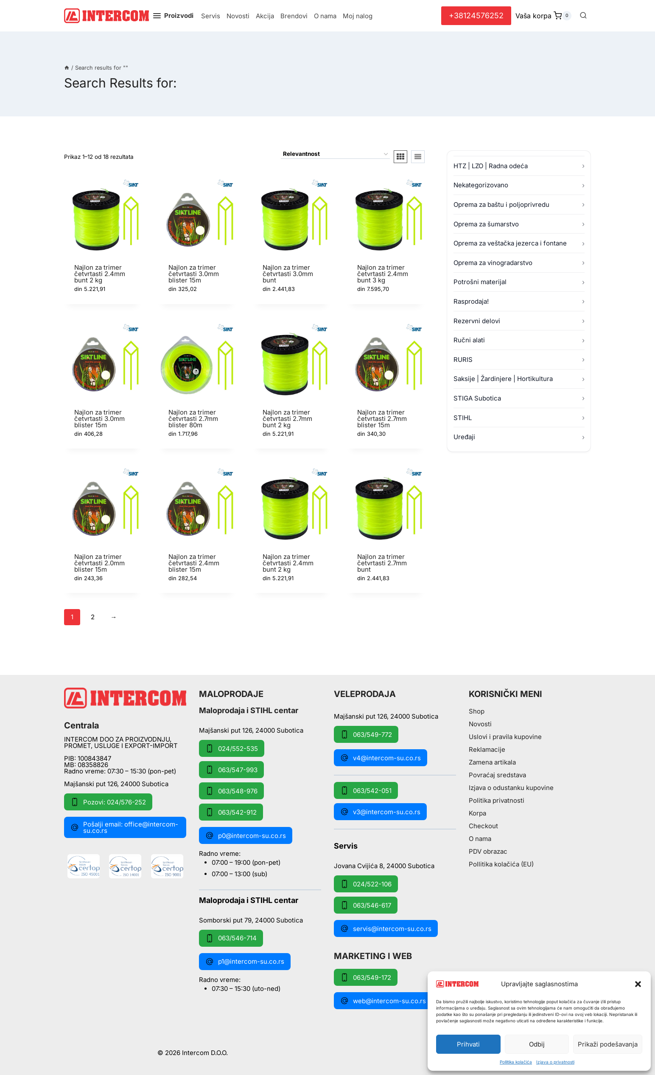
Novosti (238, 16)
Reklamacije (487, 749)
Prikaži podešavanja (608, 1044)
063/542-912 (231, 812)
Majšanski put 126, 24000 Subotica (116, 784)
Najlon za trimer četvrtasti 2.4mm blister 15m (193, 563)
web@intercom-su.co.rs (383, 1000)
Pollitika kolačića (516, 1061)
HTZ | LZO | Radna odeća (490, 166)
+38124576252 (476, 15)
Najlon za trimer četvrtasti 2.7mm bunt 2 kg (287, 418)
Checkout (483, 826)
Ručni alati (469, 340)
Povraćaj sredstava (497, 775)
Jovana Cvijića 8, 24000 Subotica (384, 865)
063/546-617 (365, 905)
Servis (210, 16)
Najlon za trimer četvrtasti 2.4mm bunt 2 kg (99, 273)
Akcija (265, 16)
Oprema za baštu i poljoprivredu (501, 204)
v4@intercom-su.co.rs (380, 757)
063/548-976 (231, 791)
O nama (325, 16)
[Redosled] (335, 154)
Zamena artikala (492, 762)
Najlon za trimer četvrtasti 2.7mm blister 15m (382, 418)
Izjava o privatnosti (555, 1061)
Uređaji (464, 437)
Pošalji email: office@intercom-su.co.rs (124, 827)
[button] (638, 984)
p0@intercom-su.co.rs (245, 835)
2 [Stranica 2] (93, 617)
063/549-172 (365, 977)
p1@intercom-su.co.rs (244, 961)
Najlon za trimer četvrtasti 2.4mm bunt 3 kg (382, 273)
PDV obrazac (488, 851)
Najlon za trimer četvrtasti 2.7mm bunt (382, 563)
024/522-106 (366, 884)
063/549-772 (366, 734)
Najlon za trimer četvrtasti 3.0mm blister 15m (193, 273)
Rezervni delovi (476, 321)
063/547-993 (231, 769)
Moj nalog (357, 16)
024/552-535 (231, 748)
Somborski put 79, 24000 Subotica (251, 919)
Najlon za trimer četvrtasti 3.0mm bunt (288, 273)
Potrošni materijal (480, 282)
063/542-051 (366, 790)
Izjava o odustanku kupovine (511, 788)
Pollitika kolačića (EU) (501, 864)
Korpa (477, 813)
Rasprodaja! (471, 301)
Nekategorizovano (480, 185)
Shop (476, 711)
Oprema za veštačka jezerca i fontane (510, 243)
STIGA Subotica (477, 398)
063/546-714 (231, 938)
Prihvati (468, 1044)
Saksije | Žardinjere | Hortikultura (503, 379)
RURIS (463, 360)
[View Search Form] (583, 15)
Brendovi (294, 16)
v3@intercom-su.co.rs (380, 811)
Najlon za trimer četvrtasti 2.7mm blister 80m (193, 418)
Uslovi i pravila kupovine (505, 737)
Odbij (537, 1044)
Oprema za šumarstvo (486, 224)
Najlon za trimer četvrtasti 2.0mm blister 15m (99, 563)
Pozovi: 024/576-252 (108, 802)
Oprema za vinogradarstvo (492, 263)
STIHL (462, 418)
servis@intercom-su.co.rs (385, 928)
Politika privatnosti (496, 800)
